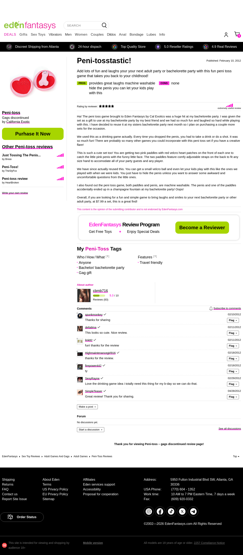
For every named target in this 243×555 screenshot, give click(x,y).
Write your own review (15, 192)
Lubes (151, 34)
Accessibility (92, 489)
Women (81, 34)
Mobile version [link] (93, 542)
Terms (47, 484)
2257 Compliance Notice (209, 542)
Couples (97, 34)
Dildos (111, 34)
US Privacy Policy (55, 489)
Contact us (9, 494)
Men (68, 34)
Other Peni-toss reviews (27, 146)
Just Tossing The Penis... (21, 155)
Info (162, 34)
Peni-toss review (15, 178)
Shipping (8, 479)
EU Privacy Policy (55, 494)
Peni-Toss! (10, 167)
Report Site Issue (14, 499)
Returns (7, 484)
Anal (122, 34)
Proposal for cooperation (100, 494)
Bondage (136, 34)
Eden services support (99, 484)
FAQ (5, 489)
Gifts (23, 34)
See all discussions (229, 428)
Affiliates (89, 479)
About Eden (51, 479)
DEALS (10, 34)
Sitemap (48, 499)
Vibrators (55, 34)
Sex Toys (38, 34)
